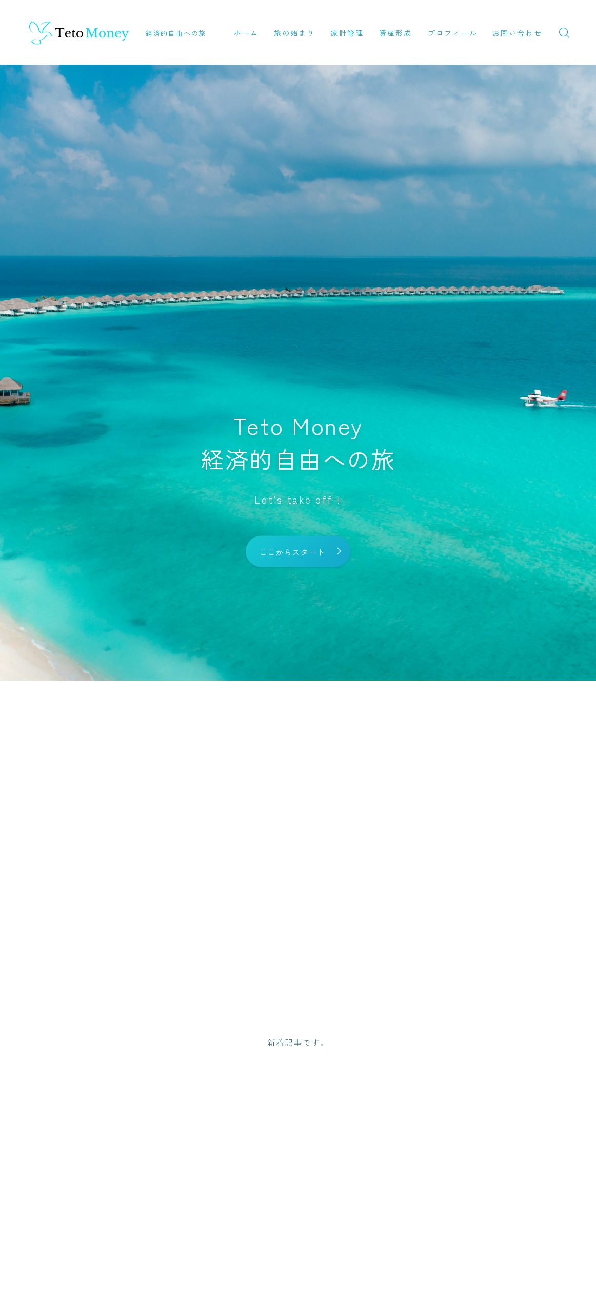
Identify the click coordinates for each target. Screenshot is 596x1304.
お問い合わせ (517, 33)
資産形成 (395, 33)
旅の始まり (294, 33)
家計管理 (347, 33)
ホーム (246, 33)
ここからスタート (292, 551)
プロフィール (453, 33)
